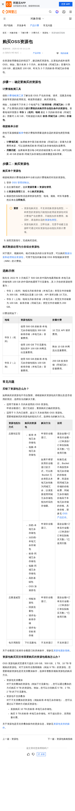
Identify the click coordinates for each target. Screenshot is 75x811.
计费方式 (35, 33)
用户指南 (8, 25)
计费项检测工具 (15, 95)
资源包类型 (51, 220)
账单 (21, 133)
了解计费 (24, 33)
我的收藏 (64, 53)
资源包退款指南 (61, 650)
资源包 (45, 33)
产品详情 (37, 53)
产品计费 (34, 25)
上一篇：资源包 (10, 739)
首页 (4, 33)
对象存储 (13, 33)
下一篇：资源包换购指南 (60, 739)
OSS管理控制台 (20, 182)
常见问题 (47, 25)
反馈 (41, 754)
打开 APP (66, 4)
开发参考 (21, 25)
